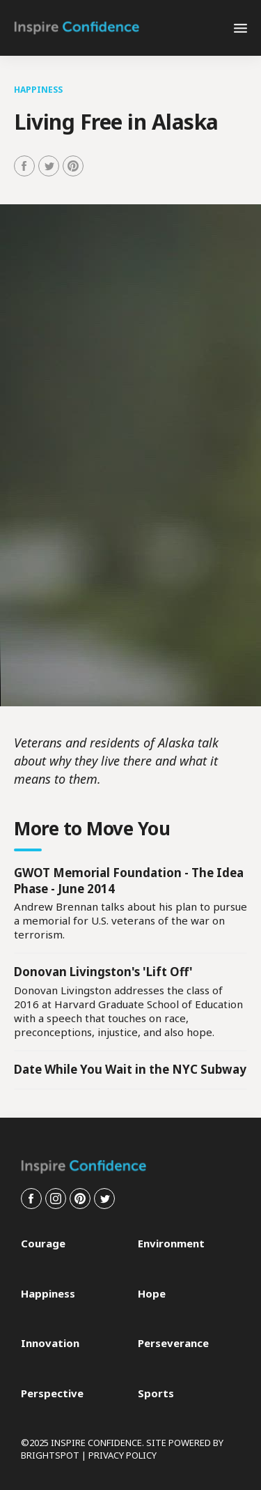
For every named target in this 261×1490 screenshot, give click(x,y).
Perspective (52, 1393)
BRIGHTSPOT (50, 1455)
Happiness (38, 90)
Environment (171, 1243)
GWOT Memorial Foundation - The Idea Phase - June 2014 (129, 881)
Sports (156, 1393)
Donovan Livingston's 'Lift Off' (103, 972)
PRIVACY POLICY (122, 1455)
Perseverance (173, 1343)
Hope (152, 1293)
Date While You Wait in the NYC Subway (130, 1069)
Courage (43, 1243)
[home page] (76, 28)
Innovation (50, 1343)
